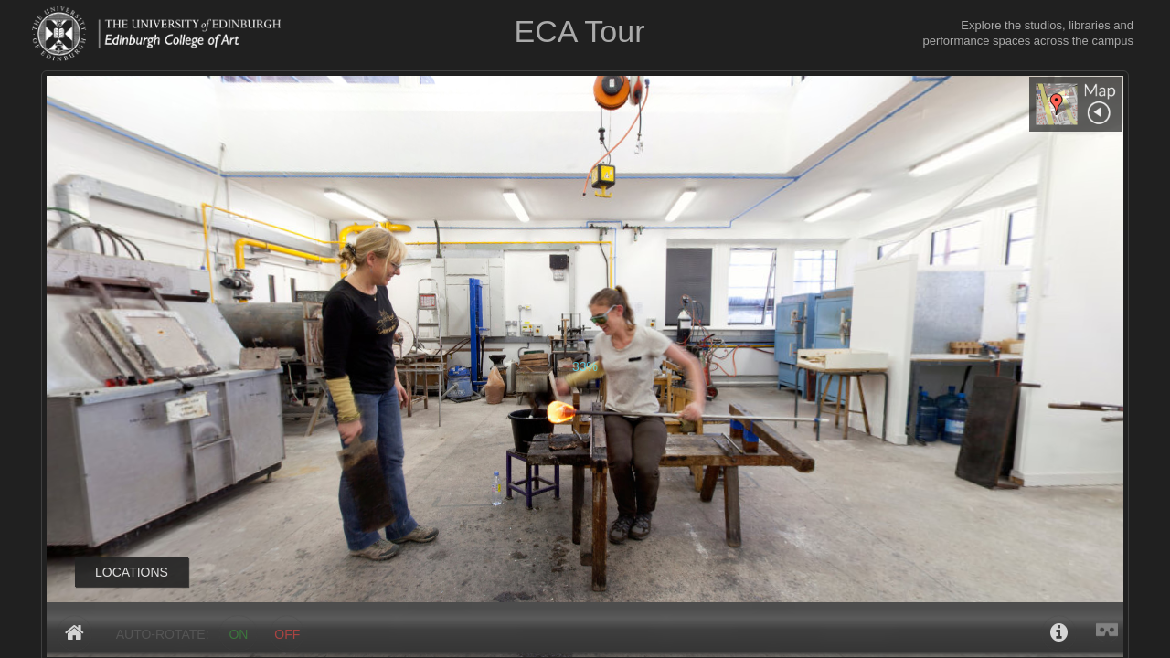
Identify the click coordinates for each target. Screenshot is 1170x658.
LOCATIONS (131, 572)
